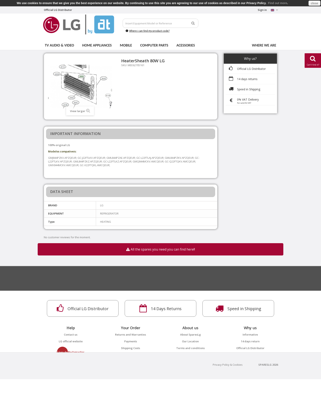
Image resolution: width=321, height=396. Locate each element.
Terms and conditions (190, 348)
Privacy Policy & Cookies (228, 381)
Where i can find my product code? (148, 31)
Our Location (190, 341)
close (314, 3)
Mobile (126, 45)
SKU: (124, 65)
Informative (250, 334)
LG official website (71, 341)
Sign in (262, 10)
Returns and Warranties (130, 334)
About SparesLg (190, 334)
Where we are (264, 45)
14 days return (250, 341)
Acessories (185, 45)
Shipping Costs (130, 348)
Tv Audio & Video (59, 45)
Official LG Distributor (250, 348)
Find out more (277, 3)
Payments (130, 341)
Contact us (70, 334)
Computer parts (154, 45)
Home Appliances (97, 45)
